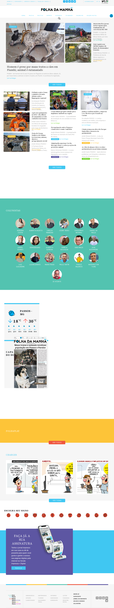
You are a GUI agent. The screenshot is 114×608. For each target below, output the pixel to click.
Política (40, 15)
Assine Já (9, 1)
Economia (58, 15)
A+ (97, 1)
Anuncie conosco (29, 1)
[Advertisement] (57, 189)
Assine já (18, 568)
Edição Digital (92, 15)
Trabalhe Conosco (43, 1)
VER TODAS (57, 500)
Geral (23, 15)
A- (99, 1)
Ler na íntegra (11, 78)
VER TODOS (57, 85)
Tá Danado (69, 15)
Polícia (31, 15)
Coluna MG (79, 15)
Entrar (9, 4)
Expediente (18, 1)
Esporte (49, 15)
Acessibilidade (89, 1)
